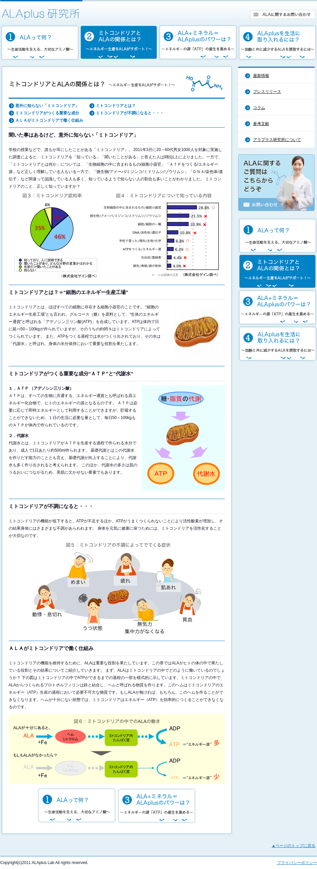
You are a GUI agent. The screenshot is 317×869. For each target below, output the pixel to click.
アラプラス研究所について (277, 139)
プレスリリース (267, 91)
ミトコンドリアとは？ (116, 105)
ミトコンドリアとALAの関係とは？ (119, 43)
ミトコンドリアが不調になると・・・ (130, 113)
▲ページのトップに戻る (294, 845)
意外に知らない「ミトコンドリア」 (47, 105)
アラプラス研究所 (41, 10)
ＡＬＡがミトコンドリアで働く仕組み (49, 120)
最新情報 (261, 75)
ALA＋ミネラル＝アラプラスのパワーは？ (198, 43)
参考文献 (261, 123)
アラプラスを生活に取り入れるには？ (277, 43)
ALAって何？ (39, 43)
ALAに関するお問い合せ (283, 14)
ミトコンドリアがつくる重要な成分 (47, 113)
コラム (259, 107)
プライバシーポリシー (297, 862)
